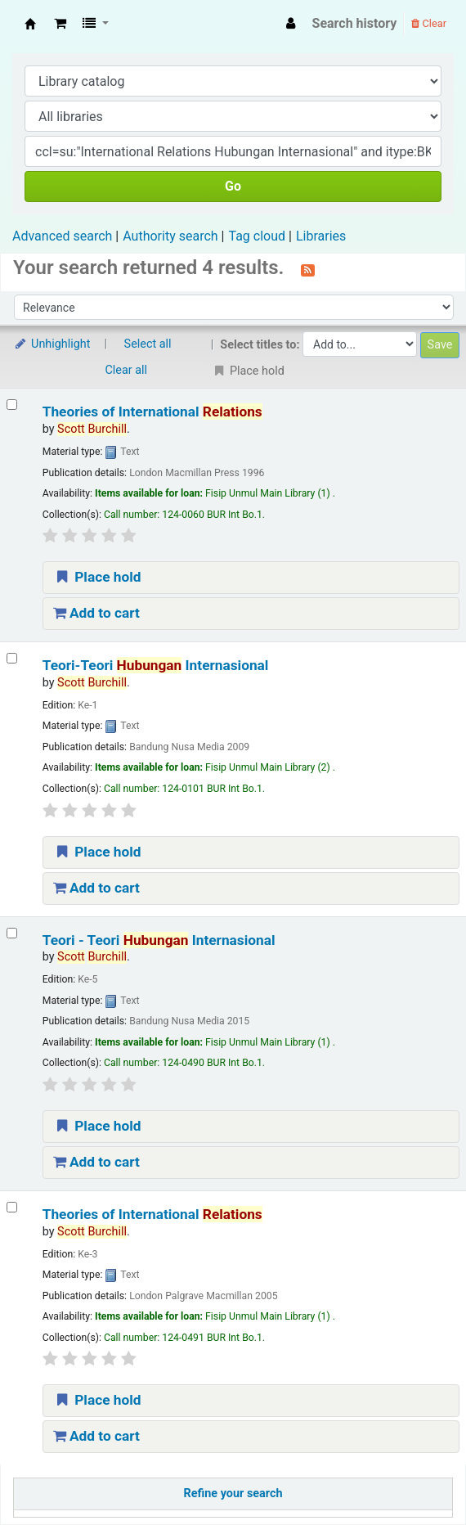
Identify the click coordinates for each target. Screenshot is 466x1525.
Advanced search (62, 236)
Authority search (170, 236)
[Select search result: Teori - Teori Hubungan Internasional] (12, 933)
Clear (428, 23)
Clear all (126, 370)
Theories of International (152, 411)
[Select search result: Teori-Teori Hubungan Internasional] (12, 658)
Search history (354, 23)
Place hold (97, 577)
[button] (60, 23)
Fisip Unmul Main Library (30, 23)
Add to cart (96, 613)
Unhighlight (52, 344)
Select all (148, 344)
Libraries (321, 236)
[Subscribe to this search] (308, 269)
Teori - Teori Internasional (159, 940)
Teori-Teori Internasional (156, 665)
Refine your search (233, 1493)
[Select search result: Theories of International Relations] (12, 404)
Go (233, 186)
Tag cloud (256, 236)
